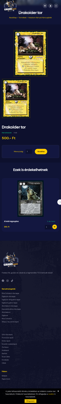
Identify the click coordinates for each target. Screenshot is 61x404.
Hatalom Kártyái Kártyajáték (40, 17)
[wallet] (45, 6)
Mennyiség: (18, 151)
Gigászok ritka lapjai (8, 296)
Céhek (4, 363)
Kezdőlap (13, 17)
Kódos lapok (6, 341)
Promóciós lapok (7, 338)
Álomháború (6, 312)
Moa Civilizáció (7, 319)
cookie (51, 394)
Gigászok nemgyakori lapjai (11, 300)
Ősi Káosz (5, 347)
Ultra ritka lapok (7, 335)
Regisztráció (6, 379)
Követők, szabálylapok (9, 344)
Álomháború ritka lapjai (10, 306)
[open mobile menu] (56, 6)
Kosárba (41, 151)
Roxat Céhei (6, 357)
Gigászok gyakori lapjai (9, 303)
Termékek (23, 17)
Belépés (4, 376)
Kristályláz (5, 360)
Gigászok (5, 315)
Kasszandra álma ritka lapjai (11, 309)
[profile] (50, 6)
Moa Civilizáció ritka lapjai (10, 293)
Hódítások (5, 350)
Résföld (4, 354)
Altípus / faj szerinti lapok (10, 322)
